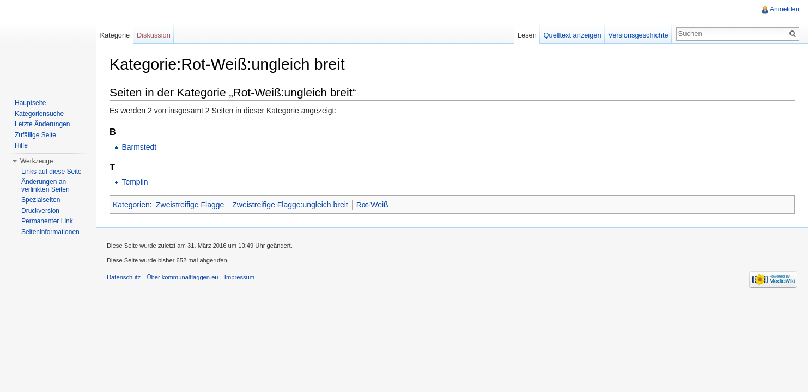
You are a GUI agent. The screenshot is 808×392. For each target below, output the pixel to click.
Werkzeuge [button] (36, 161)
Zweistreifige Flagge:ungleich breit (290, 204)
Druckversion (40, 211)
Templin (134, 181)
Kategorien (131, 204)
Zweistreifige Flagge (190, 204)
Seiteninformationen (50, 232)
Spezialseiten (40, 200)
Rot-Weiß (372, 204)
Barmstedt (138, 147)
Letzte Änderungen (42, 124)
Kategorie (115, 35)
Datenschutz (124, 277)
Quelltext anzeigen (573, 35)
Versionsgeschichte (638, 35)
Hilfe (21, 145)
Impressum (239, 277)
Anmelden (784, 9)
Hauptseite (30, 103)
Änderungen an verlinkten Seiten (45, 185)
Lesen (527, 35)
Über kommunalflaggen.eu (182, 277)
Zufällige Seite (35, 135)
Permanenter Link (47, 221)
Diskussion (154, 35)
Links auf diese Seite (51, 171)
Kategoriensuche (39, 114)
